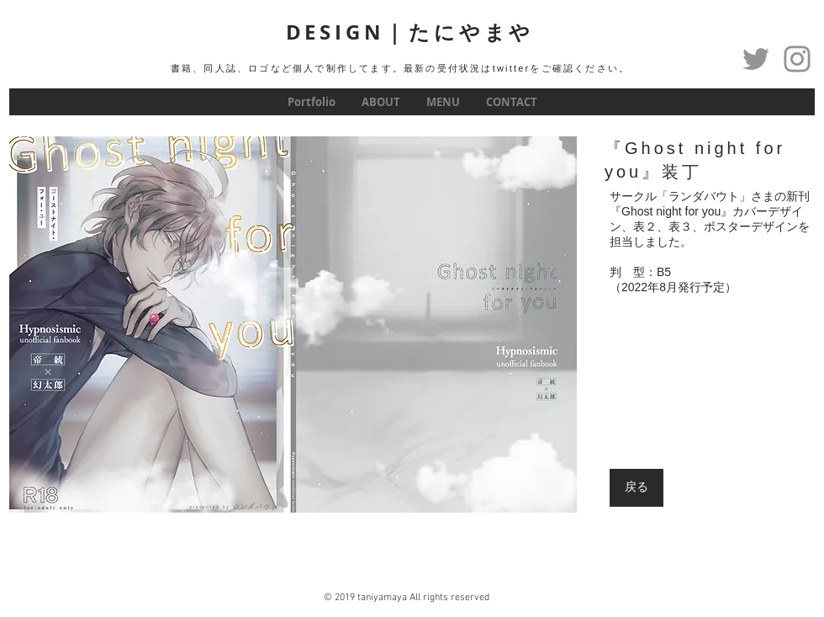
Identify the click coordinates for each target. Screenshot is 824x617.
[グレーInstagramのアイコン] (797, 59)
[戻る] (636, 488)
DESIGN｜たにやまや (410, 32)
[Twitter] (756, 59)
